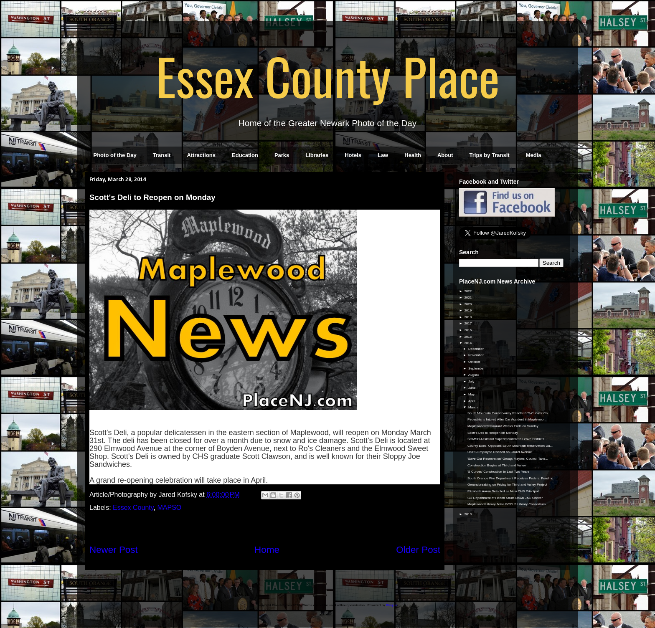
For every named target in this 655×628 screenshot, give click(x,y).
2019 (468, 310)
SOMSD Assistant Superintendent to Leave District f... (507, 439)
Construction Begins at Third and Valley (496, 465)
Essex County (133, 507)
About (445, 155)
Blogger (391, 605)
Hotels (353, 155)
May (471, 394)
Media (533, 155)
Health (412, 155)
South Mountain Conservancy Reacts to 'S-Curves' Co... (509, 413)
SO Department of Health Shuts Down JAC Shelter (505, 498)
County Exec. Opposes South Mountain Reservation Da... (510, 446)
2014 (468, 343)
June (472, 388)
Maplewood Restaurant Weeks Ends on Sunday (502, 426)
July (471, 381)
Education (245, 155)
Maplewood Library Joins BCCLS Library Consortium (506, 504)
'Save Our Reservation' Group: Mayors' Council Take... (507, 459)
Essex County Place (327, 75)
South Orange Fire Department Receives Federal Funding (510, 478)
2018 (468, 317)
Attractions (201, 155)
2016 (468, 330)
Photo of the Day (115, 155)
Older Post (418, 549)
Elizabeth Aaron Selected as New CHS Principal (502, 491)
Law (383, 155)
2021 (468, 297)
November (476, 355)
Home (266, 549)
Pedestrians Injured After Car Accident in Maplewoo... (506, 419)
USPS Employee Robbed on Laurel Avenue (499, 452)
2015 (468, 337)
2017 (468, 323)
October (474, 362)
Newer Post (113, 549)
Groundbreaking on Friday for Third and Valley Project (507, 484)
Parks (281, 155)
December (476, 349)
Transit (162, 155)
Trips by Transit (490, 155)
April (472, 401)
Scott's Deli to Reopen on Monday (492, 433)
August (474, 375)
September (476, 368)
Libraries (316, 155)
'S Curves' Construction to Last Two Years (498, 472)
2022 (468, 291)
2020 (468, 304)
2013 (468, 514)
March (473, 407)
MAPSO (169, 507)
